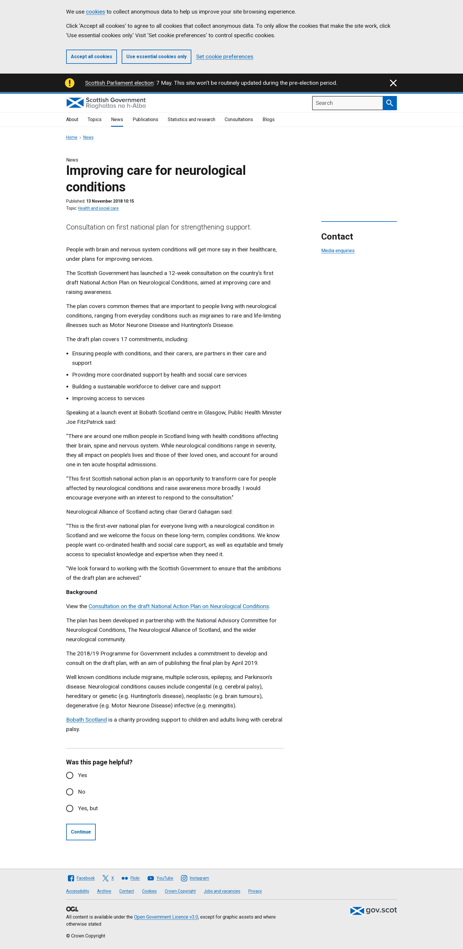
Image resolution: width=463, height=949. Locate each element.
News (117, 119)
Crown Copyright (180, 891)
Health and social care (98, 208)
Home (71, 137)
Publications (145, 119)
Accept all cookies (91, 56)
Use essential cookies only (156, 56)
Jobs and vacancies (222, 891)
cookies (95, 11)
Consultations (239, 119)
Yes (82, 775)
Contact (126, 891)
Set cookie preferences (224, 56)
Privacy (255, 891)
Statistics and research (191, 119)
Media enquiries (338, 250)
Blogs (269, 119)
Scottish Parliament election (119, 82)
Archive (104, 891)
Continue (81, 832)
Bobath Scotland (86, 719)
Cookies (149, 891)
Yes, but (88, 808)
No (81, 791)
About (72, 119)
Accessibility (77, 891)
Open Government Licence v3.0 (166, 917)
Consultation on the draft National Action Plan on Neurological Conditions (179, 606)
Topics (95, 119)
